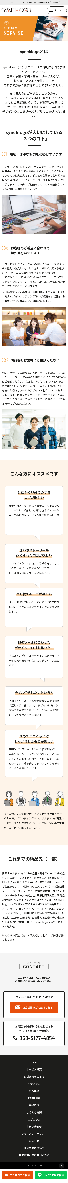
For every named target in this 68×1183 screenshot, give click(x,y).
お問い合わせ (34, 1126)
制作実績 (34, 1091)
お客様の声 (34, 1098)
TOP (34, 1062)
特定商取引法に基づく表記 (34, 1155)
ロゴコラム (34, 1119)
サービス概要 (34, 1069)
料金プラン (34, 1084)
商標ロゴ (34, 1105)
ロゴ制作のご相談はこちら (34, 1007)
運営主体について (34, 1148)
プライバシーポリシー (34, 1134)
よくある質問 (34, 1112)
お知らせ (34, 1141)
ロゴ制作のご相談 (17, 1175)
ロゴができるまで (34, 1076)
